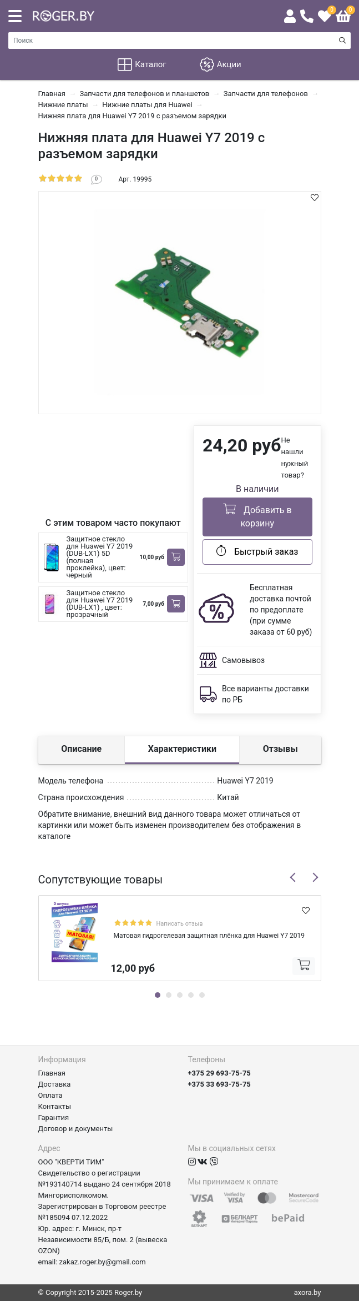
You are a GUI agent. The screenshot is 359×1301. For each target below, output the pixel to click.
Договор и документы (75, 1128)
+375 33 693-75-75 (219, 1084)
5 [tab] (202, 995)
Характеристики (182, 749)
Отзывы (280, 749)
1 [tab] (157, 995)
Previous (293, 877)
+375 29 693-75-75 (219, 1073)
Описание (81, 749)
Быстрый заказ (257, 550)
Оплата (50, 1095)
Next (315, 877)
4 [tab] (190, 995)
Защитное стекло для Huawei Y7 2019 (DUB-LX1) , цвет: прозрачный (100, 604)
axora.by (307, 1292)
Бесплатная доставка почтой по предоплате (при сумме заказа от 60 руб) (281, 609)
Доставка (54, 1084)
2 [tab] (168, 995)
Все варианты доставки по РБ (265, 694)
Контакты (55, 1106)
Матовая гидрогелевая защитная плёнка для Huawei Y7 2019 (209, 936)
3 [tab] (179, 995)
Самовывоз (243, 660)
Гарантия (53, 1117)
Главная (51, 1073)
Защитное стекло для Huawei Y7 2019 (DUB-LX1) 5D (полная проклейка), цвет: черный (100, 557)
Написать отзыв (179, 923)
